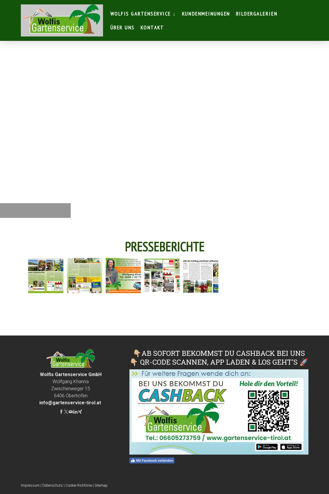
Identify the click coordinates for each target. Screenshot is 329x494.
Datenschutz (52, 485)
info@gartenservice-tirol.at (70, 402)
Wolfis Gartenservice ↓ (143, 13)
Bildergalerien (256, 13)
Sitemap (101, 485)
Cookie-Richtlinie (78, 485)
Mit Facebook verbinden (152, 460)
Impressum (30, 485)
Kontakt (152, 27)
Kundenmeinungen (206, 13)
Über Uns (122, 27)
